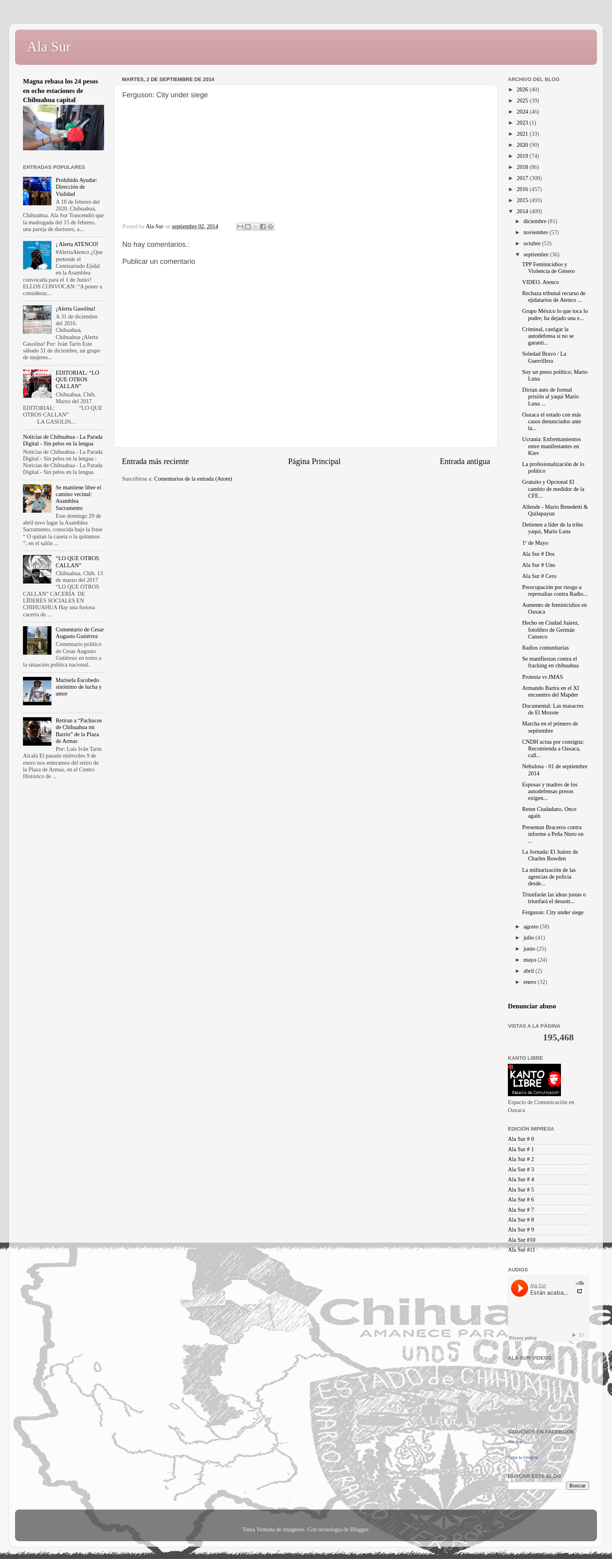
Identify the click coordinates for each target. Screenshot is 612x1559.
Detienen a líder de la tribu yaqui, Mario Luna (552, 527)
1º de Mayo (535, 543)
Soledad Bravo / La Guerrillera (544, 357)
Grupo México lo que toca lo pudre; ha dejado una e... (555, 314)
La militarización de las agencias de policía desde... (549, 877)
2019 (523, 156)
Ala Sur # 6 (521, 1199)
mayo (531, 960)
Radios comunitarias (545, 647)
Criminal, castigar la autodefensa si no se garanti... (548, 336)
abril (530, 971)
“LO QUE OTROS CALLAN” (77, 561)
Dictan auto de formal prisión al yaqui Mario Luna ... (550, 396)
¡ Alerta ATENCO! (77, 244)
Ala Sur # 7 (521, 1210)
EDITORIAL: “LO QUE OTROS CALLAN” (77, 379)
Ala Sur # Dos (538, 554)
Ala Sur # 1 (521, 1149)
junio (530, 948)
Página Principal (314, 461)
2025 (523, 100)
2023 (523, 122)
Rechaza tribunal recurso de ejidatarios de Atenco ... (553, 296)
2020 (523, 145)
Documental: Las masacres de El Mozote (552, 709)
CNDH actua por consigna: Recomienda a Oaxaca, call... (553, 749)
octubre (533, 243)
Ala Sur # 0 (521, 1139)
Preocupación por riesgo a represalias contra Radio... (554, 590)
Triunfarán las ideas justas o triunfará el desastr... (554, 897)
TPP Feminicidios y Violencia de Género (548, 267)
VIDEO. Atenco (540, 282)
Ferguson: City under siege (552, 912)
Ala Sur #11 (521, 1249)
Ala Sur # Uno (538, 565)
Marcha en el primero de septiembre (550, 726)
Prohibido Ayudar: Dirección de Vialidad (76, 187)
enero (531, 982)
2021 (523, 134)
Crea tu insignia (523, 1457)
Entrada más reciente (155, 461)
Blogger (359, 1529)
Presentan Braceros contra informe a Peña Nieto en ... (552, 834)
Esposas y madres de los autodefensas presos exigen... (550, 791)
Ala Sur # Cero (539, 576)
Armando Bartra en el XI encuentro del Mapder (550, 691)
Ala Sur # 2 (521, 1159)
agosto (532, 926)
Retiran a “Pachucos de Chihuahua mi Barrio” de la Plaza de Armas (79, 730)
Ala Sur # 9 (521, 1229)
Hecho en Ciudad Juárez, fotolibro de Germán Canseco (550, 629)
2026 (523, 89)
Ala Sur (49, 47)
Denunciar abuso (532, 1006)
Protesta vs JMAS (542, 677)
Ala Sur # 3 (521, 1169)
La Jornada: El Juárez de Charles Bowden (550, 855)
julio (530, 937)
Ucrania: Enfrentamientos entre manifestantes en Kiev (551, 446)
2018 (523, 167)
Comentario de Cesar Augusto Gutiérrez (80, 632)
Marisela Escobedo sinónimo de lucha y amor (79, 687)
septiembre (537, 254)
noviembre (536, 232)
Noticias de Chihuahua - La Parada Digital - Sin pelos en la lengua (63, 440)
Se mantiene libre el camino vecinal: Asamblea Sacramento (78, 497)
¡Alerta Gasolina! (75, 308)
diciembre (536, 221)
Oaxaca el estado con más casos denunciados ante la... (551, 421)
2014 (523, 211)
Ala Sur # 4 (521, 1179)
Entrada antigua (465, 461)
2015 (523, 200)
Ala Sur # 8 (521, 1219)
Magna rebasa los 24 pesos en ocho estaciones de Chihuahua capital (60, 91)
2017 (523, 178)
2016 (523, 189)
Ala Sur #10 (522, 1240)
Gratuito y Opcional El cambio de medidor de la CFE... (553, 489)
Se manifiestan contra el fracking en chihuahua (550, 662)
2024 (523, 111)
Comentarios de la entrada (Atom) (193, 478)
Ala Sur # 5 (521, 1189)
